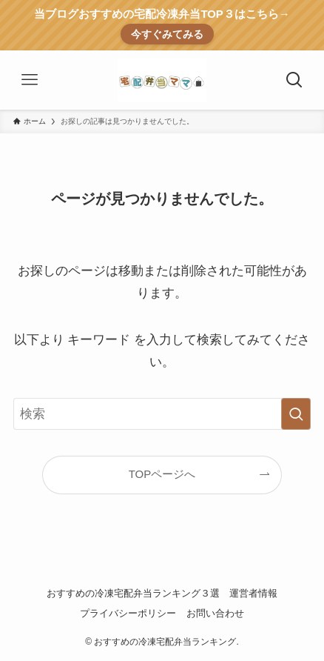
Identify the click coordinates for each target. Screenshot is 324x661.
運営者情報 (253, 593)
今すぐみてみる (167, 34)
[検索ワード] (162, 414)
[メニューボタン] (29, 80)
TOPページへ (162, 474)
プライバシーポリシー (128, 613)
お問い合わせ (215, 613)
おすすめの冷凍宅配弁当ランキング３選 (133, 593)
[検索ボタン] (294, 80)
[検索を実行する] (296, 414)
